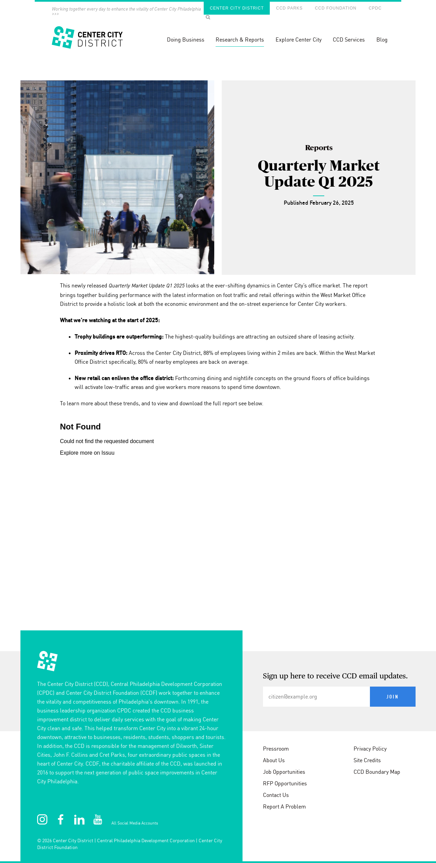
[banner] (218, 30)
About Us (274, 760)
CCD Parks (289, 8)
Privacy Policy (370, 748)
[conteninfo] (218, 757)
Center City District (237, 8)
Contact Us (276, 794)
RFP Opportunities (285, 783)
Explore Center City (299, 39)
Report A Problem (284, 806)
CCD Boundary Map (377, 771)
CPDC (375, 8)
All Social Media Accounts (134, 823)
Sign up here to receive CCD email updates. (335, 676)
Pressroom (276, 748)
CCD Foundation (336, 8)
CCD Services (349, 39)
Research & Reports (240, 39)
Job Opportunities (284, 771)
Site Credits (367, 760)
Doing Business (185, 39)
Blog (382, 39)
